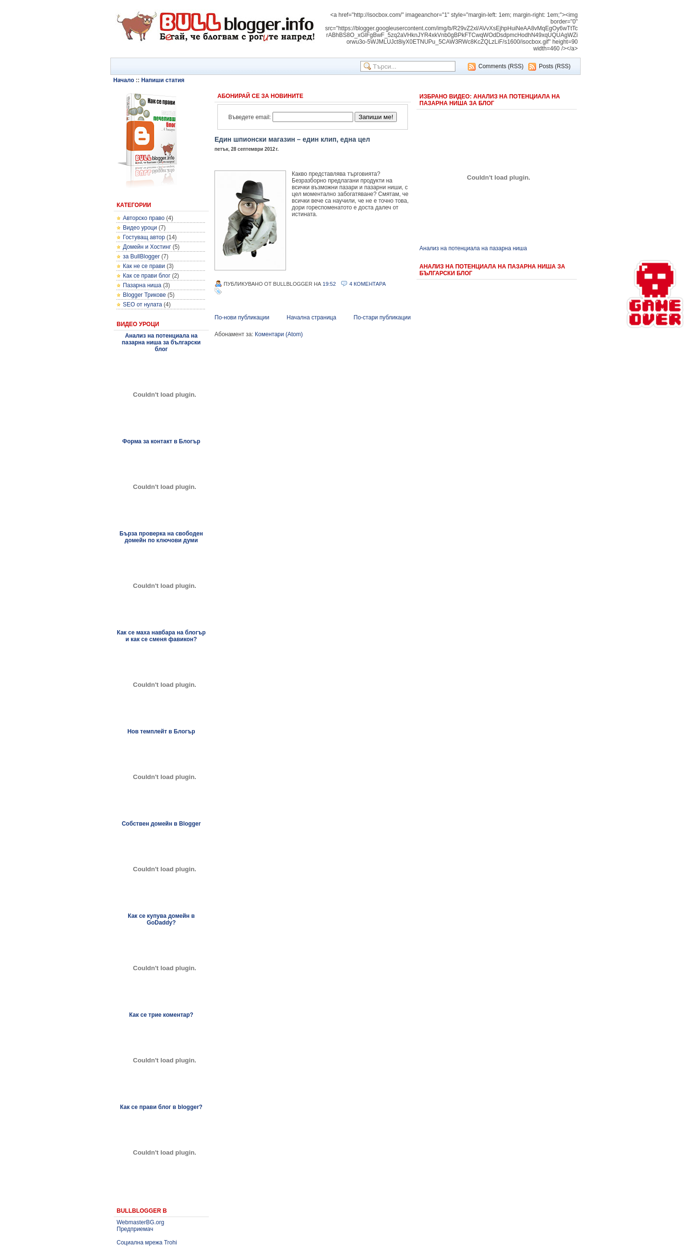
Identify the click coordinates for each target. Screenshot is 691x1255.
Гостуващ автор (144, 237)
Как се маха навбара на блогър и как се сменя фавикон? (161, 636)
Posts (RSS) (555, 66)
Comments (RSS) (501, 66)
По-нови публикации (241, 317)
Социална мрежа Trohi (147, 1242)
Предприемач (135, 1229)
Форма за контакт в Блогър (161, 441)
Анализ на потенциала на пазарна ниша (473, 248)
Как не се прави (144, 266)
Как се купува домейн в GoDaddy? (161, 919)
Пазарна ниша (142, 285)
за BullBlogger (141, 256)
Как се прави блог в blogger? (161, 1107)
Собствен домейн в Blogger (161, 823)
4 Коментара (367, 284)
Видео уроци (140, 227)
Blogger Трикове (144, 295)
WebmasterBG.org (140, 1222)
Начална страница (311, 317)
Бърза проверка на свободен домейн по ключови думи (161, 537)
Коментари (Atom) (279, 334)
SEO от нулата (142, 304)
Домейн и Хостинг (147, 247)
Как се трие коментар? (161, 1014)
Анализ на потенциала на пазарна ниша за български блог (161, 342)
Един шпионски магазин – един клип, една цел (292, 139)
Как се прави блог (146, 275)
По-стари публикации (382, 317)
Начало (123, 80)
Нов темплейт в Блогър (161, 731)
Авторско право (144, 218)
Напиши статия (162, 80)
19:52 (329, 284)
